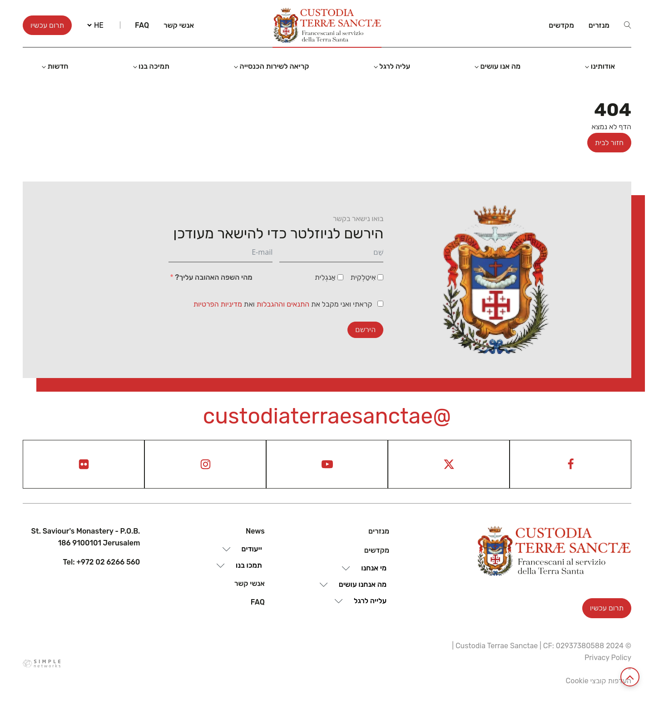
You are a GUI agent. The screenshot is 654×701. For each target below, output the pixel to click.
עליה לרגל (394, 66)
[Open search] (627, 25)
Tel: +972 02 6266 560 (101, 562)
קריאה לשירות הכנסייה (274, 66)
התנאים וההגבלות (284, 304)
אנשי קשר (179, 25)
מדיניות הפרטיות (217, 304)
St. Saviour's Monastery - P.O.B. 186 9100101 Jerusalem (85, 537)
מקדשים (561, 25)
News (255, 531)
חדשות (57, 66)
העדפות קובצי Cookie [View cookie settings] (598, 680)
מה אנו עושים (501, 66)
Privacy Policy (608, 657)
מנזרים (599, 25)
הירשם (365, 329)
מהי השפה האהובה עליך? (213, 277)
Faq (142, 25)
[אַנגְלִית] (340, 277)
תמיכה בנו (154, 66)
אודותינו (603, 66)
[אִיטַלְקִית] (380, 277)
